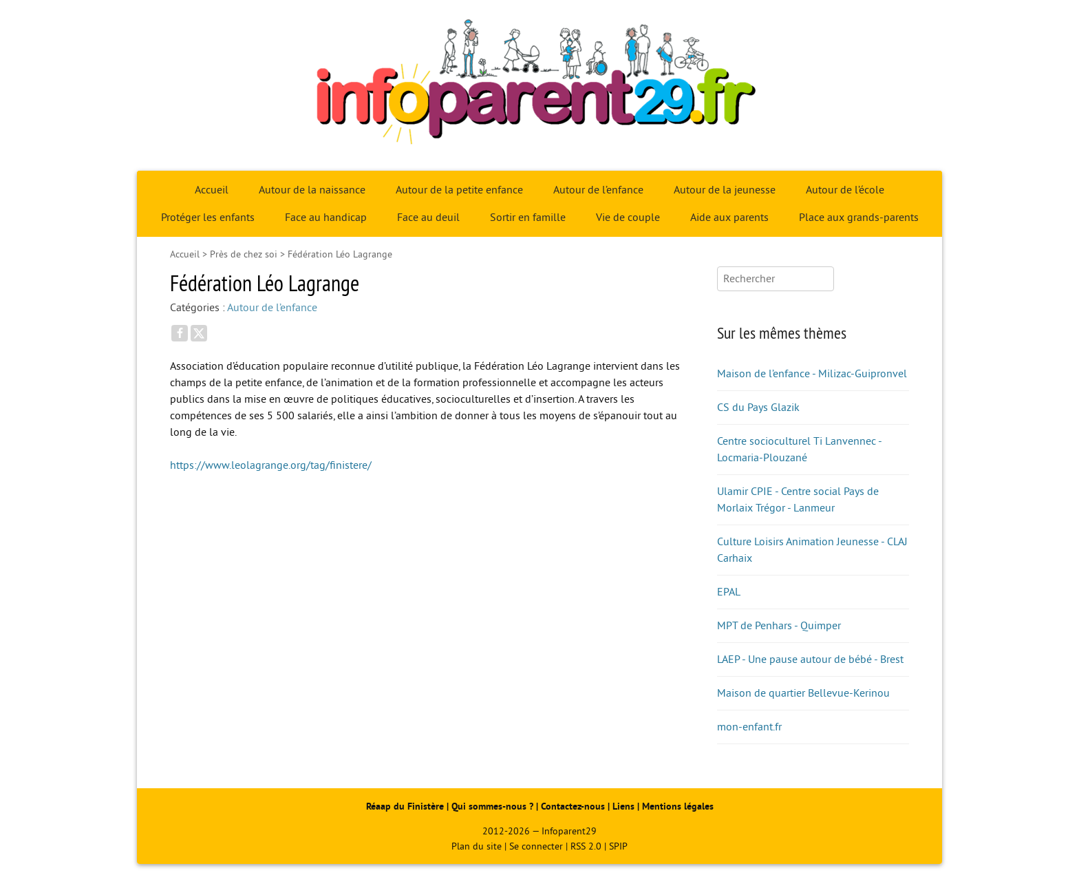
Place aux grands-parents (859, 217)
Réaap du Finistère (405, 806)
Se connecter (536, 846)
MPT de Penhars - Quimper (779, 626)
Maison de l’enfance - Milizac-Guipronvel (812, 374)
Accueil (211, 190)
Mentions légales (678, 806)
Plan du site (476, 846)
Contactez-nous (573, 806)
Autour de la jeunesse (725, 190)
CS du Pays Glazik (758, 407)
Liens (623, 806)
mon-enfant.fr (749, 727)
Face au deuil (428, 217)
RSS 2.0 (585, 846)
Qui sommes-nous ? (493, 806)
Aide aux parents (729, 217)
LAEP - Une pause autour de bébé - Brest (810, 659)
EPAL (728, 592)
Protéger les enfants (208, 217)
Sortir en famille (528, 217)
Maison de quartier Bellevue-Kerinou (803, 693)
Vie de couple (628, 217)
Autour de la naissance (312, 190)
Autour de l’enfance (598, 190)
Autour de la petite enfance (459, 190)
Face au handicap (326, 217)
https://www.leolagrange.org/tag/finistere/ (271, 465)
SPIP (618, 846)
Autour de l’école (845, 190)
